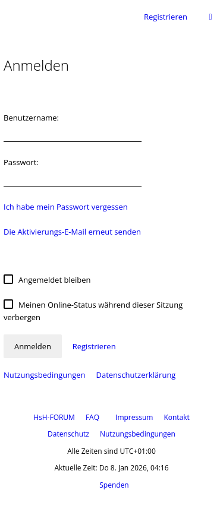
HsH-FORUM (54, 417)
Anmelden (32, 346)
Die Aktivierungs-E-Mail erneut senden (72, 231)
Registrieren (165, 16)
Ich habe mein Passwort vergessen (66, 206)
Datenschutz (68, 434)
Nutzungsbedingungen (44, 374)
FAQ (92, 417)
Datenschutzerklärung (135, 374)
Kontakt (176, 417)
